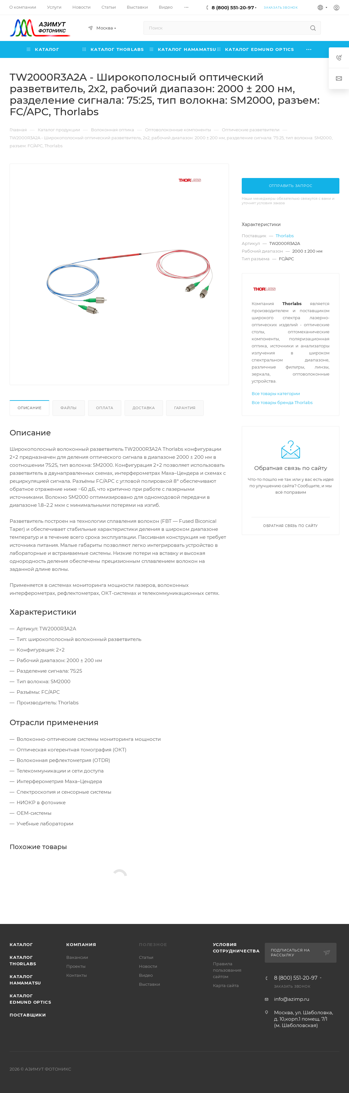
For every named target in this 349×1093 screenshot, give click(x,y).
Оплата (104, 408)
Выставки (149, 984)
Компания (81, 944)
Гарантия (185, 408)
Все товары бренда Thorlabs (282, 402)
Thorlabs (285, 235)
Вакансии (77, 957)
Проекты (75, 966)
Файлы (69, 408)
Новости (148, 966)
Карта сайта (226, 985)
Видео (146, 975)
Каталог (21, 944)
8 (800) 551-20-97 (233, 7)
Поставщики (28, 1014)
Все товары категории (276, 393)
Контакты (76, 975)
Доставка (144, 408)
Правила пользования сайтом (227, 970)
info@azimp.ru (291, 999)
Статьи (146, 957)
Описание (29, 408)
